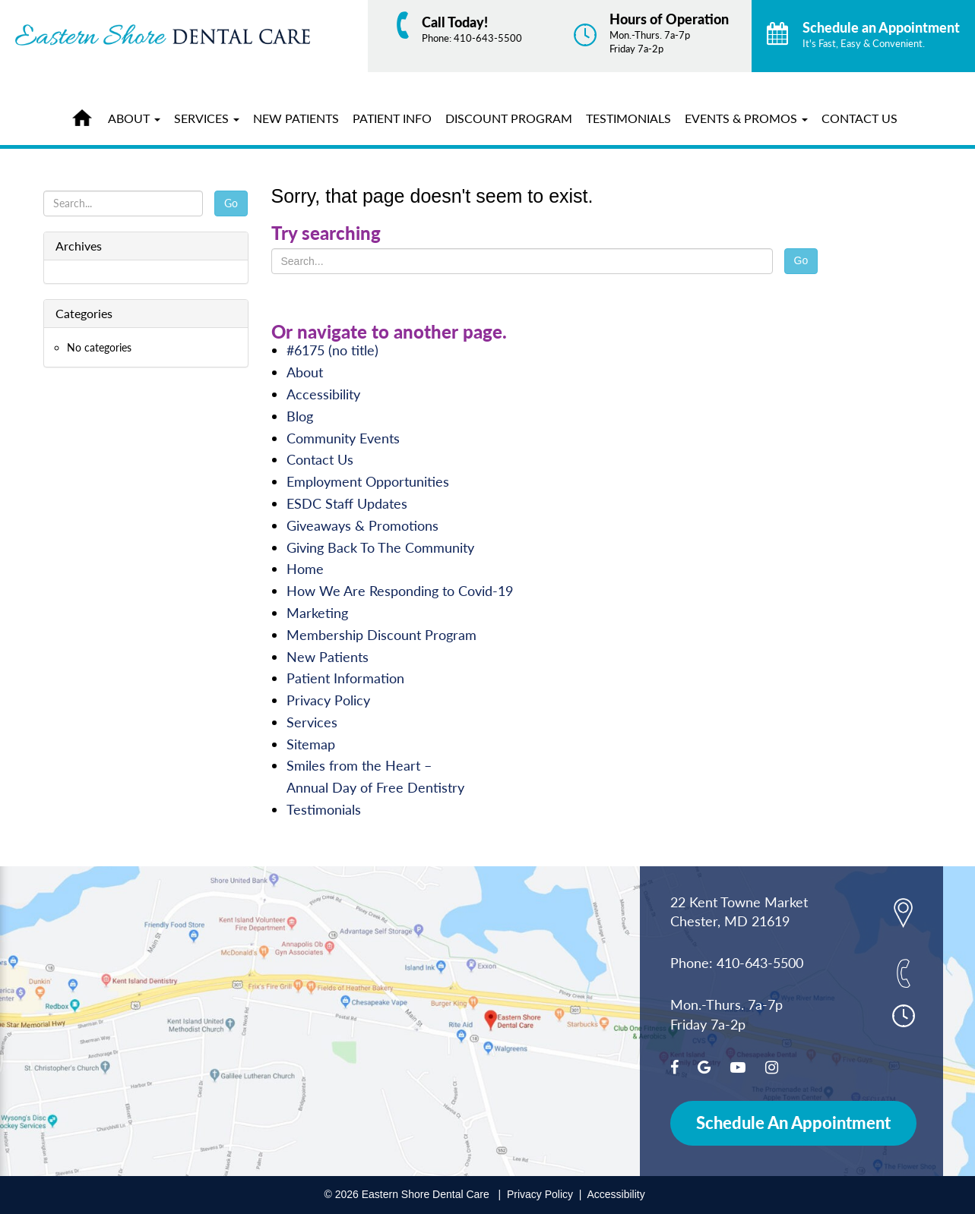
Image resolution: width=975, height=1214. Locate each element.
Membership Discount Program (381, 634)
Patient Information (345, 678)
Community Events (343, 438)
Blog (299, 416)
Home (86, 115)
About (134, 118)
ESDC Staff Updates (346, 503)
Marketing (317, 612)
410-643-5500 (488, 38)
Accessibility (323, 394)
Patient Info (392, 118)
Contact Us (859, 118)
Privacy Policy (328, 700)
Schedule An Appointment (793, 1122)
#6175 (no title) (332, 350)
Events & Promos (746, 118)
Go (801, 260)
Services (206, 118)
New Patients (296, 118)
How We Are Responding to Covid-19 (399, 590)
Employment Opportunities (367, 481)
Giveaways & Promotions (362, 525)
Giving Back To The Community (380, 547)
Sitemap (310, 744)
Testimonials (628, 118)
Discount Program (508, 118)
